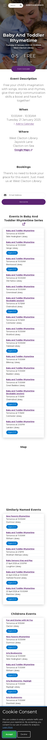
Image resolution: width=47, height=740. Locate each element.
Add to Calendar (23, 123)
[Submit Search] (21, 5)
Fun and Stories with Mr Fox (19, 620)
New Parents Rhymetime (18, 516)
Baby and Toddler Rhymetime (20, 230)
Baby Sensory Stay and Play (19, 560)
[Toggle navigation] (4, 5)
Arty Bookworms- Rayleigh (18, 681)
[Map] (23, 476)
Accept (9, 734)
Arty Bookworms (14, 653)
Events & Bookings (34, 5)
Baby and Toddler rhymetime (20, 356)
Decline (24, 734)
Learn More (8, 727)
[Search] (13, 5)
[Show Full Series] (23, 224)
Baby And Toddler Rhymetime (20, 588)
